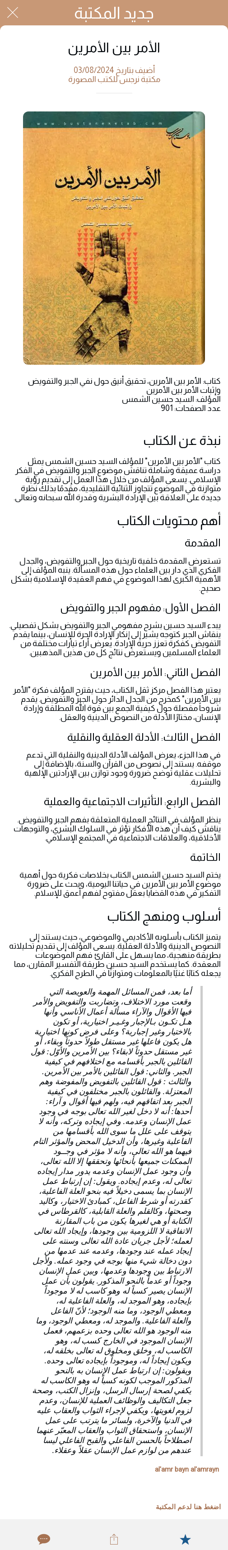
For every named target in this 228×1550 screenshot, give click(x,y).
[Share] (114, 1539)
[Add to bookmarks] (185, 1539)
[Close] (12, 12)
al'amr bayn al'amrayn (187, 1469)
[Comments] (43, 1539)
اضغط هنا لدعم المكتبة (188, 1507)
